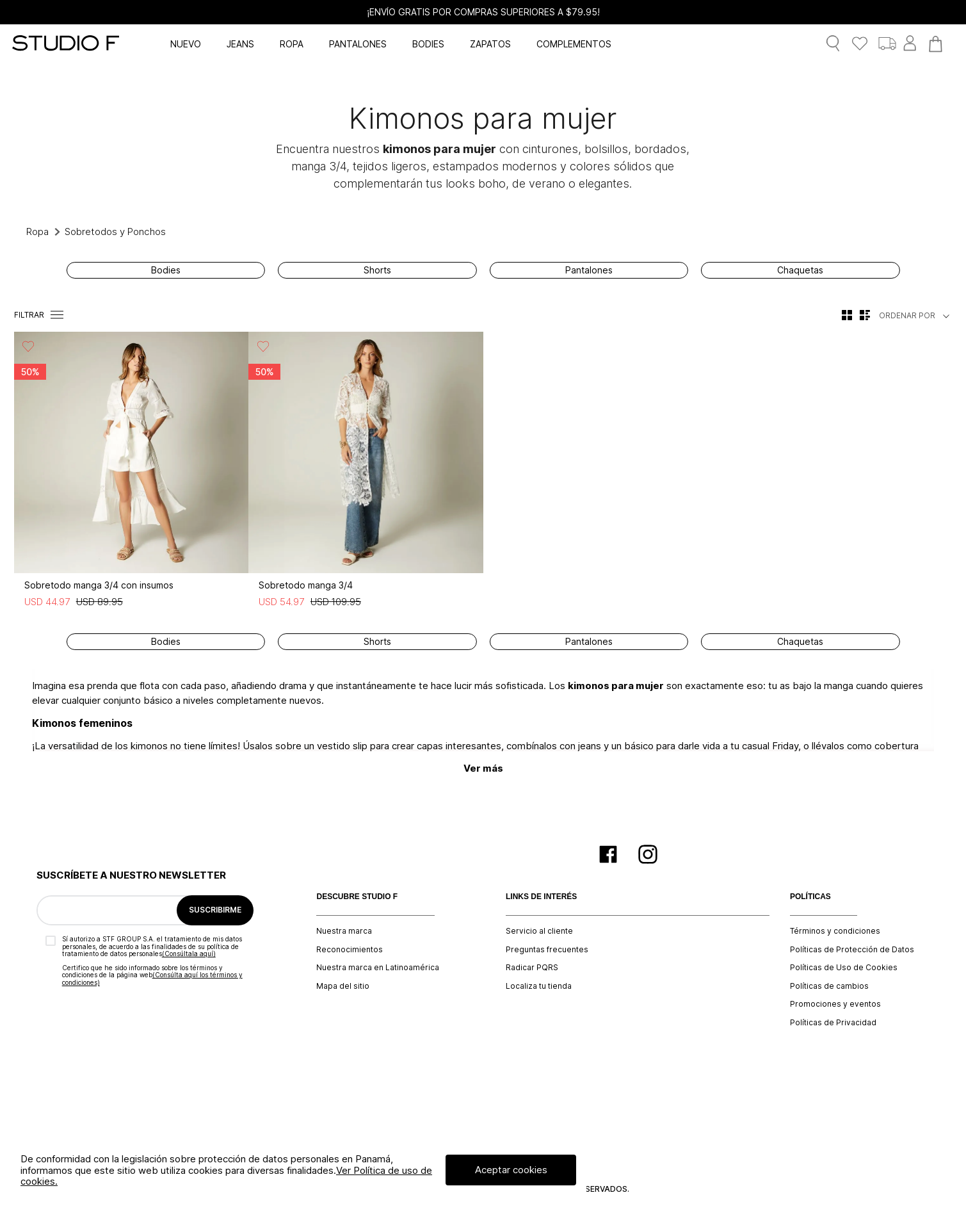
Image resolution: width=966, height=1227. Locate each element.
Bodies (166, 270)
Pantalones (589, 270)
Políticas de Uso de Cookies (844, 967)
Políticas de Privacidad (833, 1022)
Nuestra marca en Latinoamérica (377, 967)
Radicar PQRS (532, 967)
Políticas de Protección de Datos (852, 949)
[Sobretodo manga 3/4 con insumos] (131, 473)
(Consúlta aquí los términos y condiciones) (152, 978)
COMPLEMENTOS (573, 43)
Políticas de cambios (829, 986)
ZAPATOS (490, 43)
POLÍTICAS (810, 897)
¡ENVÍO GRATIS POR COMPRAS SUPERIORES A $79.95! (483, 12)
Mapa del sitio (342, 986)
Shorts (377, 270)
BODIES (428, 43)
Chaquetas (800, 270)
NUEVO (185, 43)
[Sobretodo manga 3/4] (365, 473)
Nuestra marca (344, 931)
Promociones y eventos (835, 1004)
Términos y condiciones (835, 931)
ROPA (291, 43)
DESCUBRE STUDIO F (357, 897)
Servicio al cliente (539, 931)
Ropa (37, 231)
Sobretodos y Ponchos (115, 231)
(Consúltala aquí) (189, 953)
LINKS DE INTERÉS (541, 897)
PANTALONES (358, 43)
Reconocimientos (349, 949)
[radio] (847, 315)
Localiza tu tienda (539, 986)
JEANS (240, 43)
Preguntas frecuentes (547, 949)
